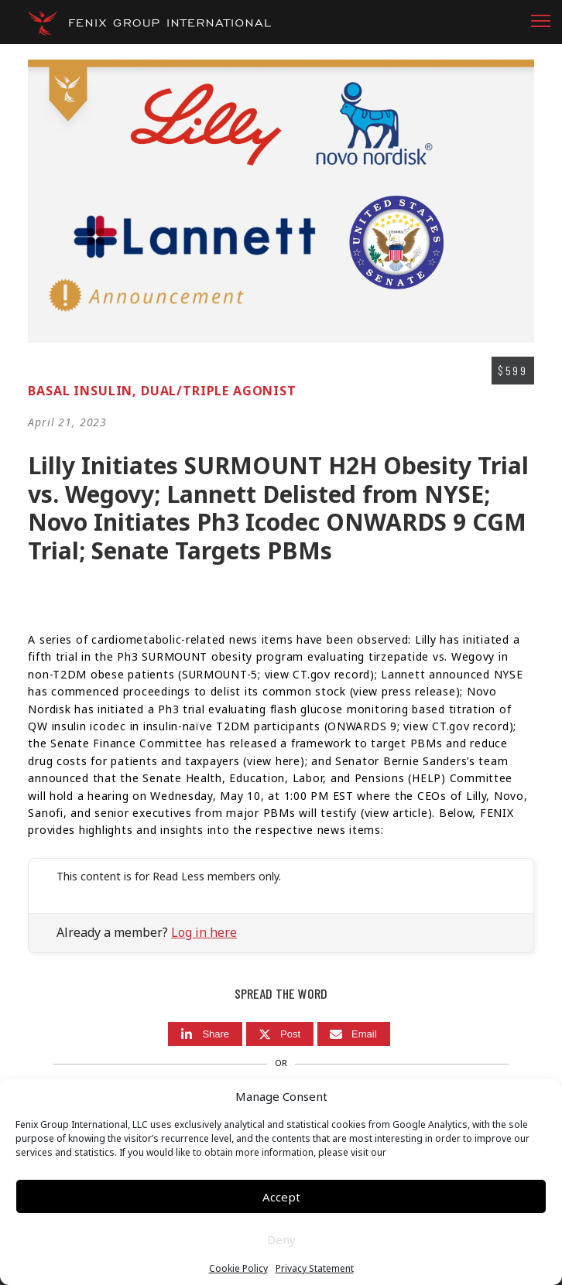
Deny (281, 1239)
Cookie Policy (238, 1268)
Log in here (204, 932)
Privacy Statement (315, 1268)
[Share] (205, 1034)
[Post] (280, 1034)
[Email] (353, 1034)
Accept (281, 1197)
